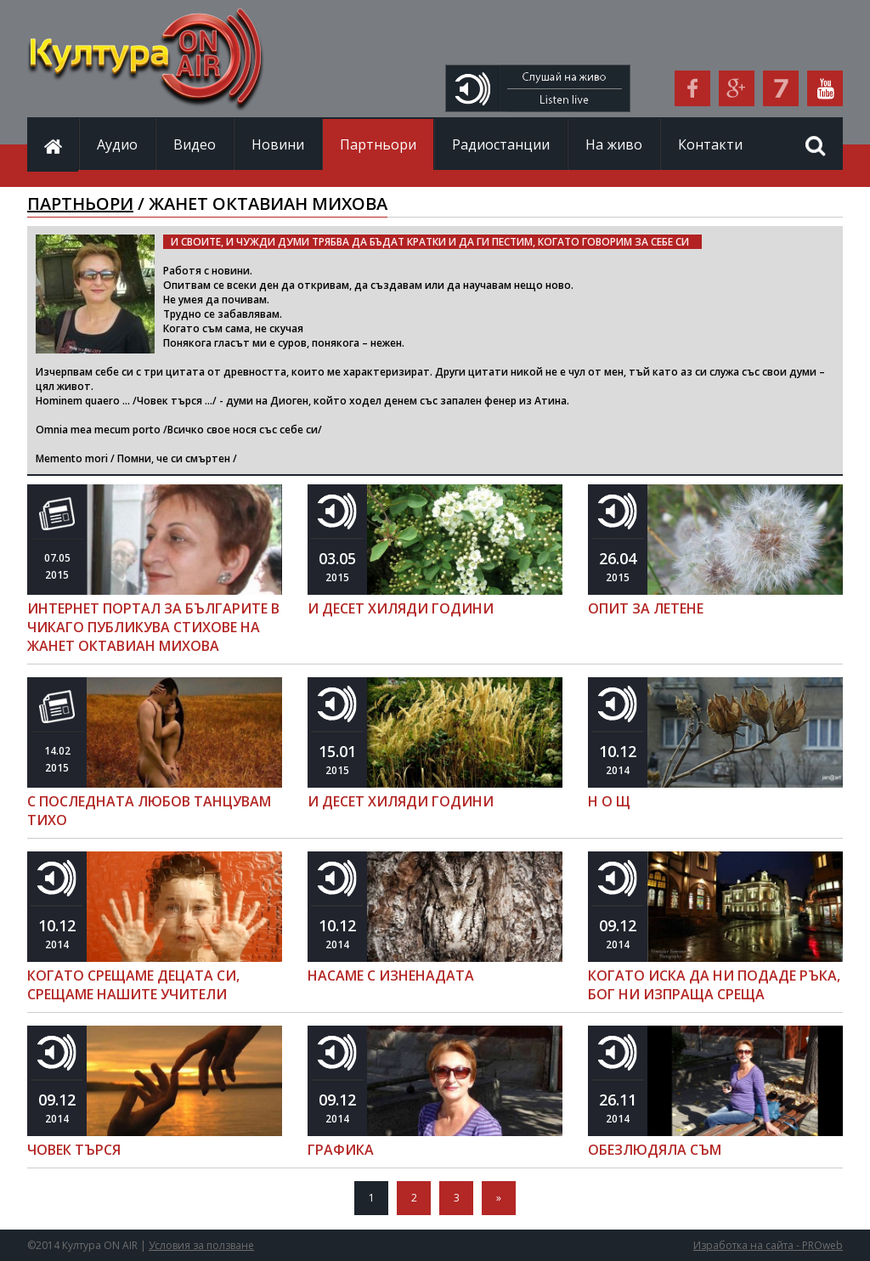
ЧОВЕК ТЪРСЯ (74, 1149)
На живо (613, 144)
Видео (194, 144)
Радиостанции (501, 144)
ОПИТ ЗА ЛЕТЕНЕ (645, 608)
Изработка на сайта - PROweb (768, 1245)
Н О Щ (609, 801)
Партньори (378, 144)
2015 (57, 566)
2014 (617, 759)
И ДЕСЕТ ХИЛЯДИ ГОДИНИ (401, 608)
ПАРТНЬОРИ (80, 203)
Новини (277, 144)
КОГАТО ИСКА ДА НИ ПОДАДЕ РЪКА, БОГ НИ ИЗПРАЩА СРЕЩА (714, 985)
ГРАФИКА (341, 1149)
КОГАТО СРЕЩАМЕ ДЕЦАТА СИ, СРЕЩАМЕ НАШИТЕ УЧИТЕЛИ (133, 985)
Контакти (710, 144)
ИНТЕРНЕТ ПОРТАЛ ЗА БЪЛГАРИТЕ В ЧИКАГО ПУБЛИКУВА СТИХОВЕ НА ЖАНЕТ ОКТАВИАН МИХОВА (153, 627)
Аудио (117, 144)
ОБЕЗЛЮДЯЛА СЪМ (654, 1149)
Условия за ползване (201, 1245)
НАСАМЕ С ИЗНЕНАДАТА (391, 975)
